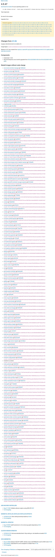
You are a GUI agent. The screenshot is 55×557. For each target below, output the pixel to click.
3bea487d (21, 74)
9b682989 (10, 268)
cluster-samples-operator (10, 188)
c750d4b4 (27, 135)
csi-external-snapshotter (10, 235)
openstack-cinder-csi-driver (10, 413)
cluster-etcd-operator (9, 142)
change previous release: (23, 549)
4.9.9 (11, 35)
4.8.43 (49, 26)
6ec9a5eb (10, 480)
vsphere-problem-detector (10, 499)
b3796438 (18, 327)
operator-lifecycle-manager (10, 427)
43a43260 (12, 202)
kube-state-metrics (8, 337)
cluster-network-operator (10, 172)
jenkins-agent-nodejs (9, 321)
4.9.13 (48, 28)
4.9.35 (36, 31)
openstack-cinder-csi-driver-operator (13, 417)
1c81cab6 (23, 97)
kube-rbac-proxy (8, 334)
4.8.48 (22, 28)
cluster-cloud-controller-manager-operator (14, 129)
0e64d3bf (11, 311)
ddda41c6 (22, 380)
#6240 (30, 516)
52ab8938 (20, 235)
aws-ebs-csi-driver (8, 71)
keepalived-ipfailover (9, 327)
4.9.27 (49, 29)
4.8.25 (18, 24)
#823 (45, 533)
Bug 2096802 (7, 543)
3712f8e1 (28, 129)
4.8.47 (18, 28)
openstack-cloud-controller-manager (13, 420)
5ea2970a (19, 440)
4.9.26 (45, 29)
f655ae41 (20, 357)
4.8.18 (32, 23)
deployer (6, 251)
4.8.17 (28, 23)
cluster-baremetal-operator (10, 122)
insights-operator (8, 291)
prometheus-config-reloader (11, 460)
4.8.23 (9, 24)
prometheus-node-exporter (10, 463)
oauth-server (7, 400)
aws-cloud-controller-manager (11, 68)
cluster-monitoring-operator (10, 169)
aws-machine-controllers (9, 505)
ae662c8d (15, 258)
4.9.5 (44, 33)
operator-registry (8, 433)
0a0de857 (21, 427)
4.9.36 (40, 31)
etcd (5, 268)
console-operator (8, 205)
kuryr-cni (6, 344)
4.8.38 (27, 26)
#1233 (50, 541)
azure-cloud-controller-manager (11, 81)
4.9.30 (13, 31)
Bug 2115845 (7, 541)
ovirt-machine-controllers (10, 443)
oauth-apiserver (8, 394)
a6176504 (19, 132)
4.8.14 (14, 23)
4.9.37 (45, 31)
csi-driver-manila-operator (10, 218)
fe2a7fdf (15, 437)
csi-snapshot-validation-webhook (12, 248)
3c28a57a (22, 367)
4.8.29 (36, 24)
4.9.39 (4, 33)
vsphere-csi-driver (8, 489)
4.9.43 (26, 33)
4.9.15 (4, 29)
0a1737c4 (18, 225)
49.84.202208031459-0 (33, 59)
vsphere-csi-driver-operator (10, 493)
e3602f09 (18, 101)
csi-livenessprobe (8, 238)
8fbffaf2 (19, 185)
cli (4, 104)
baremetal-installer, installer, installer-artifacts (16, 514)
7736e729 (19, 228)
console (6, 202)
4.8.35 (13, 26)
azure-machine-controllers (10, 94)
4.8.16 (23, 23)
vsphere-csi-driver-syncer (10, 496)
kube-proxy (6, 331)
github (17, 555)
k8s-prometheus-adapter (10, 324)
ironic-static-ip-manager (9, 308)
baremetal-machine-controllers (11, 97)
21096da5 (16, 291)
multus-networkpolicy (9, 374)
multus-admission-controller (11, 367)
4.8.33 (4, 26)
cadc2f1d (22, 175)
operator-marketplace (9, 430)
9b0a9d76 (20, 188)
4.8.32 (49, 24)
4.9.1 (30, 28)
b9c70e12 (18, 142)
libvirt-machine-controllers (10, 351)
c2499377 (13, 370)
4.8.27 (27, 24)
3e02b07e (19, 241)
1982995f (23, 152)
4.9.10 (35, 28)
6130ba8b (11, 281)
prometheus (7, 453)
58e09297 (16, 334)
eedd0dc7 (18, 139)
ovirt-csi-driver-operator (9, 440)
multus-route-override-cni (10, 377)
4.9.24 (36, 29)
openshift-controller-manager (11, 407)
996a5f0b (11, 483)
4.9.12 (44, 28)
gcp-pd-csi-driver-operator (10, 278)
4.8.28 (31, 24)
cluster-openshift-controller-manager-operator (15, 182)
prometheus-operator (9, 466)
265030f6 (23, 112)
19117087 (20, 377)
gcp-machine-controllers (10, 271)
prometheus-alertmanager (10, 456)
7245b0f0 (31, 162)
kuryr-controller (7, 347)
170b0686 (21, 460)
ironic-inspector (7, 298)
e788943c (20, 172)
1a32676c (15, 255)
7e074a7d (16, 126)
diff (5, 61)
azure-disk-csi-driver (9, 88)
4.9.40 (13, 33)
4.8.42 (45, 26)
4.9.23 (31, 29)
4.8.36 (18, 26)
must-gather (7, 384)
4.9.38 (49, 31)
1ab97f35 (21, 463)
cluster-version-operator (9, 530)
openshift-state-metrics (9, 410)
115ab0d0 (14, 384)
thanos (5, 483)
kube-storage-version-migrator (11, 341)
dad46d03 (17, 231)
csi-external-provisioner (9, 228)
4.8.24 (13, 24)
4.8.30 (40, 24)
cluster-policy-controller (9, 185)
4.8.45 (9, 28)
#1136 (36, 543)
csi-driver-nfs (7, 221)
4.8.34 (9, 26)
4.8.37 (22, 26)
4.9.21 (22, 29)
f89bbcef (15, 284)
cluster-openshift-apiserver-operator (12, 178)
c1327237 (13, 331)
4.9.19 (18, 29)
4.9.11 (39, 28)
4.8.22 (4, 24)
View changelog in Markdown (8, 549)
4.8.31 (45, 24)
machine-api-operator (9, 354)
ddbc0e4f (21, 413)
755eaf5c (17, 403)
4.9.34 (31, 31)
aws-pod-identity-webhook (10, 78)
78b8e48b (28, 155)
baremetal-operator (7, 522)
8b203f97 (15, 394)
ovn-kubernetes (6, 539)
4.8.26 (22, 24)
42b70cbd (18, 354)
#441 (33, 508)
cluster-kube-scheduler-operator (12, 159)
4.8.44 (4, 28)
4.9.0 (26, 28)
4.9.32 (22, 31)
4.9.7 (4, 35)
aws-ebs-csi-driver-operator (10, 74)
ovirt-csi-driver (7, 437)
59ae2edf (20, 351)
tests (5, 480)
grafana (6, 281)
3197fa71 (14, 453)
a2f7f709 (23, 145)
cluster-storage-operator (10, 192)
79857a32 (22, 407)
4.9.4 (8, 33)
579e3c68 (20, 456)
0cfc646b (23, 159)
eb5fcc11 (22, 208)
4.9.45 (35, 33)
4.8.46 (13, 28)
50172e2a (20, 109)
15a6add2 (20, 443)
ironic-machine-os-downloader (11, 304)
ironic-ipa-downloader (9, 301)
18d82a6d (22, 68)
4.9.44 (31, 33)
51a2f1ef (14, 261)
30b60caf (25, 417)
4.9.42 (22, 33)
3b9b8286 (25, 178)
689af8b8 (19, 410)
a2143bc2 (22, 341)
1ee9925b (14, 400)
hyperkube (6, 288)
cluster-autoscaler (8, 116)
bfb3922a (20, 324)
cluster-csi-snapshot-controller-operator (13, 135)
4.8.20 (41, 23)
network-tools (7, 390)
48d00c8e (21, 169)
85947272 (18, 430)
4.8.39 (31, 26)
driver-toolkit (7, 261)
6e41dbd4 (17, 337)
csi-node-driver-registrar (10, 241)
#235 (39, 525)
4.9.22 (27, 29)
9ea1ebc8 (13, 397)
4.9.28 (4, 31)
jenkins (5, 311)
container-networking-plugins (11, 208)
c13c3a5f (16, 238)
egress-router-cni (8, 265)
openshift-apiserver (8, 403)
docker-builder (7, 255)
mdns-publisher (7, 364)
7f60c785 (17, 71)
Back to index (4, 0)
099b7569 (16, 265)
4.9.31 (18, 31)
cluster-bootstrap (8, 126)
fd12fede (18, 374)
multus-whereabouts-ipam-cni (11, 380)
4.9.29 (9, 31)
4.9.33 (27, 31)
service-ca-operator (8, 473)
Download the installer (6, 6)
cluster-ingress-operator (10, 149)
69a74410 (21, 119)
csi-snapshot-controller (9, 245)
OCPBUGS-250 (7, 516)
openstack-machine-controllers (11, 423)
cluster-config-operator (9, 132)
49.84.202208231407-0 (46, 59)
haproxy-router (7, 284)
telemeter (6, 476)
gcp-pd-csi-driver (8, 274)
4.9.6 (47, 33)
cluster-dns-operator (9, 139)
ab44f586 (17, 473)
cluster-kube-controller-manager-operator (14, 155)
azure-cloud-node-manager (10, 84)
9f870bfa (16, 450)
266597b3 (15, 364)
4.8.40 (36, 26)
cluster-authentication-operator (11, 112)
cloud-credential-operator (10, 109)
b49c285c (9, 104)
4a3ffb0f (17, 116)
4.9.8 (8, 35)
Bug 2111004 (7, 508)
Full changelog (7, 509)
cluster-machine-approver (10, 165)
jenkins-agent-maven (9, 317)
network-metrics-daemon (10, 387)
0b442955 (20, 192)
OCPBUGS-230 (7, 533)
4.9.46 (40, 33)
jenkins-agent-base (8, 314)
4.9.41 (17, 33)
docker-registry (7, 258)
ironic (5, 294)
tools (5, 486)
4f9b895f (20, 387)
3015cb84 (30, 182)
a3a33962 (19, 149)
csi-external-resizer (8, 231)
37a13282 (21, 78)
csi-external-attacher (9, 225)
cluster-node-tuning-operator (11, 175)
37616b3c (21, 122)
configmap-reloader (8, 198)
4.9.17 (9, 29)
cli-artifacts (6, 106)
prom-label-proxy (8, 450)
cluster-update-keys (8, 195)
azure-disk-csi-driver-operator (11, 91)
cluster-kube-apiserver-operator (11, 152)
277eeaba (23, 423)
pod (5, 446)
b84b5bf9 (17, 198)
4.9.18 (13, 29)
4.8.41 (40, 26)
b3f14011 (16, 205)
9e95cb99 (23, 81)
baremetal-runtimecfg (9, 101)
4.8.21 (46, 23)
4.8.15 (19, 23)
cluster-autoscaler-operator (10, 119)
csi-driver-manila (8, 215)
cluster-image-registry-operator (11, 145)
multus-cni (6, 370)
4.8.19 (37, 23)
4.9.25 (40, 29)
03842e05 (12, 476)
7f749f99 (17, 195)
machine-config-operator (10, 357)
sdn (5, 470)
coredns (6, 212)
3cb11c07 (12, 212)
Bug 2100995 (7, 525)
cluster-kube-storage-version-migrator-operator (15, 162)
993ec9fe (20, 165)
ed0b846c (14, 390)
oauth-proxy (7, 397)
